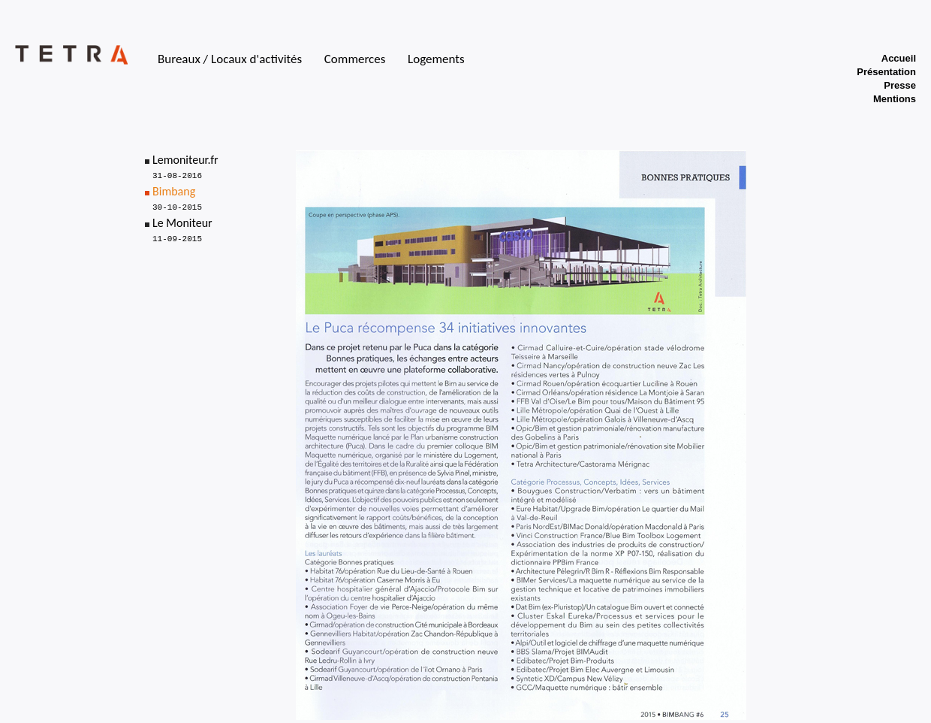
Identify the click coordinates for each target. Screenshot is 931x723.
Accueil (898, 58)
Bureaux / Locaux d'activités (230, 59)
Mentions (894, 98)
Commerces (355, 59)
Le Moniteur (182, 223)
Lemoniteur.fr (185, 160)
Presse (900, 85)
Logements (436, 59)
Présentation (886, 71)
